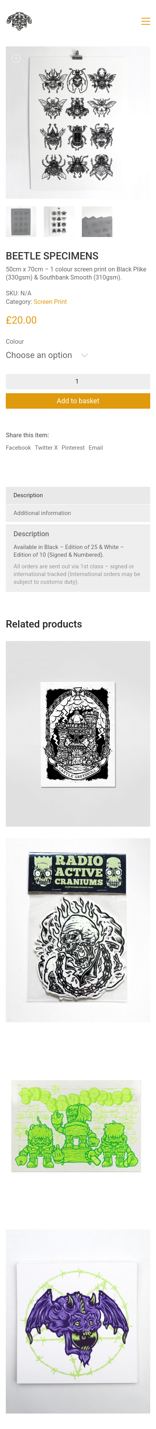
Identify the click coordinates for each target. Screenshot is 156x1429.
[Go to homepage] (19, 21)
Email (95, 447)
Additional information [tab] (42, 513)
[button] (145, 21)
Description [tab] (28, 495)
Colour (15, 341)
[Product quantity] (78, 381)
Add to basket (78, 401)
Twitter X (46, 447)
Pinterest (73, 447)
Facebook (18, 447)
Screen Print (50, 301)
